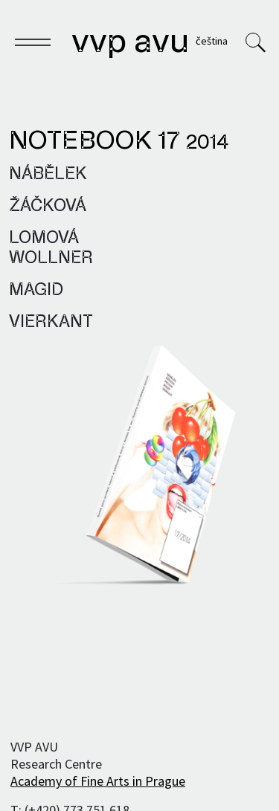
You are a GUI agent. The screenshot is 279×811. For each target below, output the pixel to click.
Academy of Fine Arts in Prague (97, 780)
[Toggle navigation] (33, 44)
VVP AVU (130, 43)
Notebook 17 (118, 142)
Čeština (212, 41)
